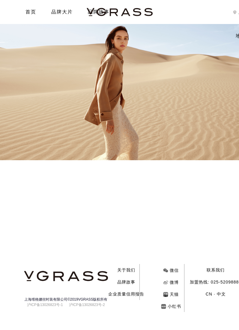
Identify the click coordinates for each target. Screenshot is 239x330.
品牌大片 (62, 11)
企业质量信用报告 (126, 294)
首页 (30, 11)
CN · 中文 (216, 294)
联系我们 (216, 270)
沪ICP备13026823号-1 (45, 305)
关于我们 (126, 270)
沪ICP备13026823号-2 (87, 305)
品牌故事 (126, 282)
